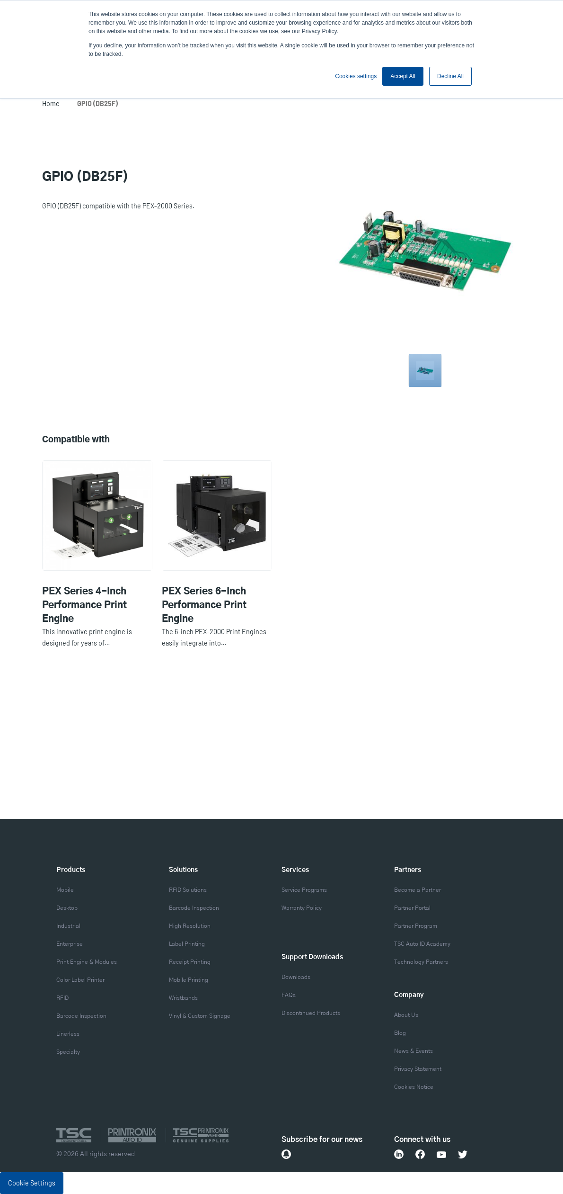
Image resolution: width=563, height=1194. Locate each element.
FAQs (289, 995)
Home (51, 103)
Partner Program (415, 926)
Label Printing (187, 944)
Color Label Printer (80, 980)
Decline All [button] (450, 76)
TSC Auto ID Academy (422, 944)
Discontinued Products (311, 1013)
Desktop (67, 908)
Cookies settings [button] (356, 76)
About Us (406, 1015)
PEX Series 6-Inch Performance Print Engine (204, 605)
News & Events (413, 1051)
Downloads (296, 977)
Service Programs (304, 890)
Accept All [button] (402, 76)
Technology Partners (421, 962)
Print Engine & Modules (86, 962)
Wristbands (183, 998)
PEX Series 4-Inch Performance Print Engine (84, 605)
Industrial (68, 926)
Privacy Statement (417, 1069)
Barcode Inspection (81, 1016)
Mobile (65, 890)
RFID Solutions (188, 890)
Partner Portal (412, 908)
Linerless (67, 1034)
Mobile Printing (188, 980)
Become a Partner (417, 890)
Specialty (68, 1052)
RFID (62, 998)
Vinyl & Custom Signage (199, 1016)
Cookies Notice (413, 1087)
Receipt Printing (190, 962)
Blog (400, 1033)
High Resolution (190, 926)
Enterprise (69, 944)
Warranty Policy (302, 908)
